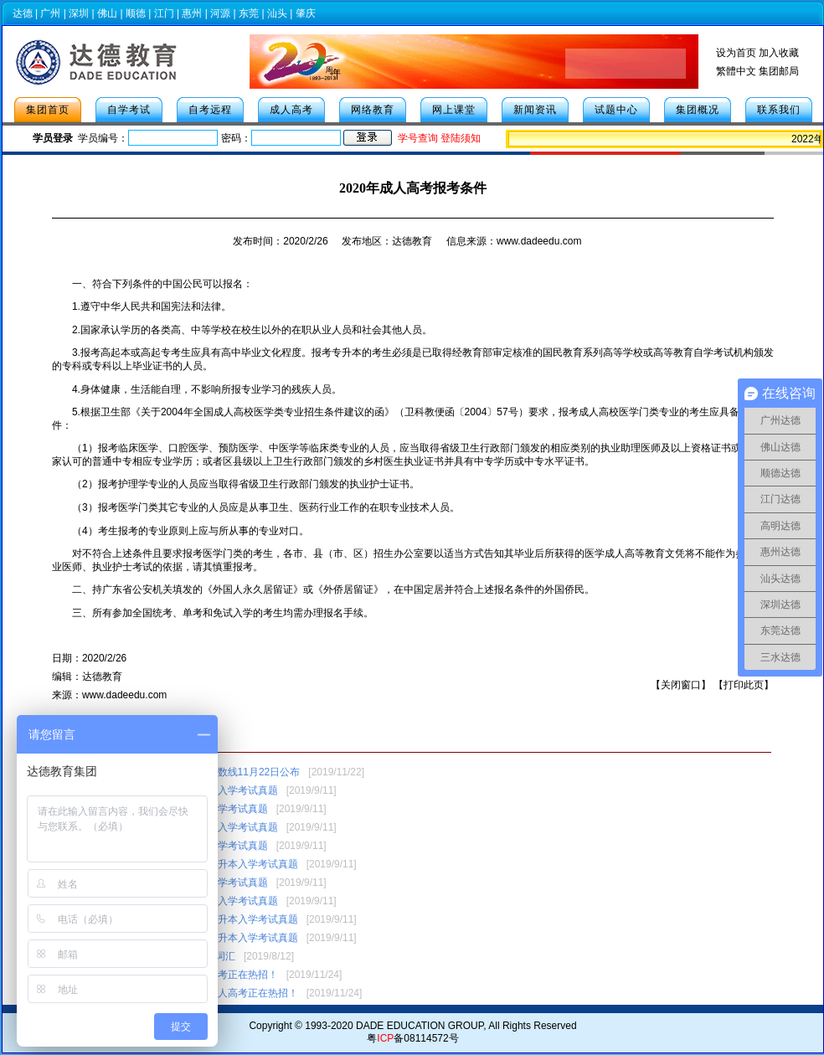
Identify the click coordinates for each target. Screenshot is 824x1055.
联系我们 (779, 110)
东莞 (249, 13)
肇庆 (306, 13)
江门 (164, 13)
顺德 (136, 13)
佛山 (107, 13)
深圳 (79, 13)
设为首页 (736, 53)
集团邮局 (779, 71)
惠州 (192, 13)
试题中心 (616, 110)
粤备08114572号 (412, 1038)
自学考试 (129, 110)
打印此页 (744, 685)
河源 (220, 13)
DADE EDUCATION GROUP (419, 1026)
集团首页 (48, 110)
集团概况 (697, 110)
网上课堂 (454, 110)
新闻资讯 (535, 110)
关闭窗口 (681, 685)
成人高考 (291, 110)
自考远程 (210, 110)
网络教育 (372, 110)
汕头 (277, 13)
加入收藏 (779, 53)
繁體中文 (736, 71)
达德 (23, 13)
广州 (50, 13)
